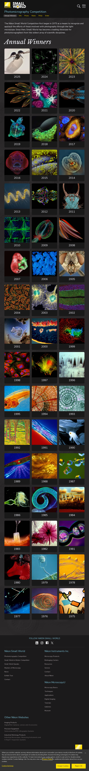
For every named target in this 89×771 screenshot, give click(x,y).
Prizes (26, 16)
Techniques (49, 691)
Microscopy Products (52, 656)
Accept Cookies (63, 766)
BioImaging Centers (51, 660)
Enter (47, 16)
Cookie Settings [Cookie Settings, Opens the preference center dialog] (7, 766)
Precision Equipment (11, 729)
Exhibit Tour (8, 676)
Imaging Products (10, 722)
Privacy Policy (47, 759)
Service (47, 668)
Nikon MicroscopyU (55, 682)
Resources (48, 664)
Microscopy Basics (51, 687)
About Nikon (49, 676)
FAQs (40, 16)
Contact (7, 679)
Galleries (48, 707)
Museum (48, 711)
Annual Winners (10, 16)
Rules (34, 16)
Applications (49, 695)
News (6, 672)
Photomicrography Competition (25, 12)
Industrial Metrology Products (15, 735)
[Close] (85, 753)
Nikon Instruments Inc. (57, 651)
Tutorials (48, 703)
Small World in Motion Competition (16, 660)
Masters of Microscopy (12, 668)
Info (20, 16)
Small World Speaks (11, 664)
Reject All (78, 766)
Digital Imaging (50, 699)
